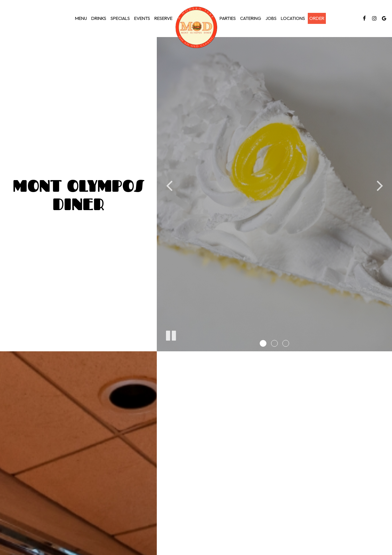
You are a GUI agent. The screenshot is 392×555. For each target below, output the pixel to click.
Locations (293, 18)
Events (142, 18)
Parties (228, 18)
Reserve (163, 18)
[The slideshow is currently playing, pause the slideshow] (170, 334)
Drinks (98, 18)
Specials (120, 18)
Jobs (271, 18)
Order (316, 18)
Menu (81, 18)
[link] (196, 27)
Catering (250, 18)
